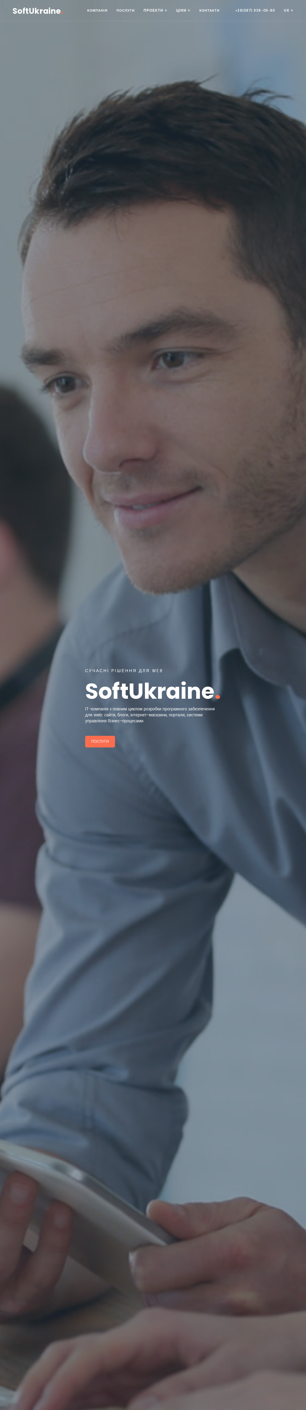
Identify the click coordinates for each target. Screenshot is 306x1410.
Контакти (209, 10)
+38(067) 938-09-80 (255, 10)
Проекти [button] (155, 10)
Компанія (97, 10)
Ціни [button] (183, 10)
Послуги (126, 10)
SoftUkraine (38, 10)
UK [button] (288, 10)
